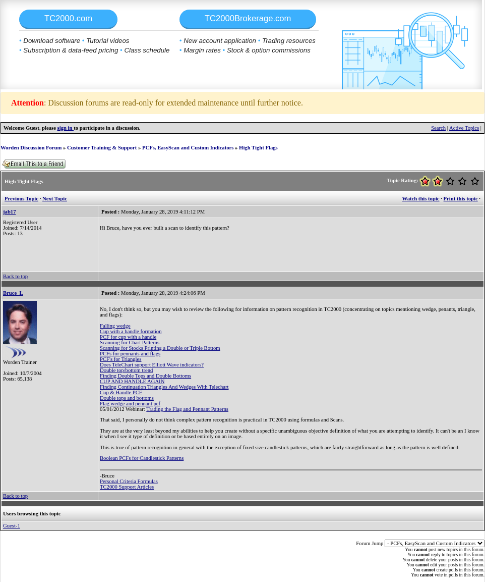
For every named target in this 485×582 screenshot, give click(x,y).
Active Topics (464, 128)
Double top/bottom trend (126, 370)
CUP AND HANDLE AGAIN (132, 381)
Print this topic (461, 198)
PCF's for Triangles (120, 359)
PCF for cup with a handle (128, 337)
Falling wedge (115, 326)
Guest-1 (11, 525)
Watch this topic (421, 198)
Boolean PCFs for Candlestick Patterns (142, 458)
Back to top (15, 276)
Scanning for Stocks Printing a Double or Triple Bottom (160, 348)
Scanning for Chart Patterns (129, 342)
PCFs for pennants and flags (130, 353)
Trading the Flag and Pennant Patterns (187, 409)
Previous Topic (21, 198)
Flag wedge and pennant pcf (130, 403)
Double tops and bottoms (127, 398)
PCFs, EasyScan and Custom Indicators (187, 147)
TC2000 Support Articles (127, 487)
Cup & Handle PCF (121, 392)
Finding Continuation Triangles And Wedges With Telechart (164, 387)
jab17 (9, 212)
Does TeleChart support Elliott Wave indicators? (152, 364)
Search (438, 128)
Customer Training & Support (102, 147)
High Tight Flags (258, 147)
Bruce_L (13, 293)
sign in (65, 128)
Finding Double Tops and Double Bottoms (145, 376)
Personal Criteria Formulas (129, 481)
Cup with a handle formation (131, 331)
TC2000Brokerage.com (248, 18)
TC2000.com (68, 18)
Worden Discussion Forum (31, 147)
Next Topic (54, 198)
